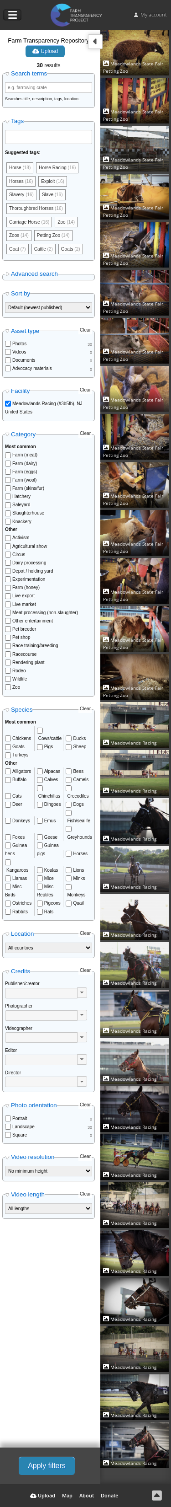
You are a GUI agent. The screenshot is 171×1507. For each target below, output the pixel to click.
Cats (17, 796)
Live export (23, 595)
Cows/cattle (50, 738)
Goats (18, 746)
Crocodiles (77, 796)
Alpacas (52, 771)
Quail (78, 903)
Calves (51, 779)
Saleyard (21, 504)
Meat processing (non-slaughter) (45, 612)
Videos (19, 351)
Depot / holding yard (32, 571)
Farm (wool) (24, 480)
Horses (80, 853)
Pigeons (52, 903)
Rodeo (19, 670)
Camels (80, 779)
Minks (79, 878)
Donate (109, 1495)
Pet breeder (24, 629)
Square (19, 1134)
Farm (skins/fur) (28, 488)
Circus (18, 554)
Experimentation (28, 579)
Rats (49, 911)
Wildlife (19, 678)
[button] (82, 992)
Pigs (48, 746)
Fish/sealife (78, 820)
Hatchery (21, 496)
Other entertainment (32, 620)
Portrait (19, 1118)
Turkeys (20, 754)
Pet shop (21, 637)
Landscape (23, 1126)
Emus (50, 820)
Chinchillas (49, 796)
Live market (24, 604)
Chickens (21, 738)
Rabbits (20, 911)
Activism (20, 537)
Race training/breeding (35, 645)
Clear (85, 330)
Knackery (21, 521)
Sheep (79, 746)
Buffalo (19, 779)
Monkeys (76, 894)
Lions (78, 870)
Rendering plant (28, 662)
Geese (50, 837)
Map (67, 1495)
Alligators (21, 771)
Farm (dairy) (24, 463)
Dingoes (52, 804)
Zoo (16, 687)
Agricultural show (29, 546)
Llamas (19, 878)
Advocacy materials (32, 368)
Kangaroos (17, 870)
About (86, 1495)
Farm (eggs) (24, 471)
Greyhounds (79, 837)
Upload (45, 51)
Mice (49, 878)
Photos (19, 343)
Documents (24, 360)
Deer (17, 804)
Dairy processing (29, 562)
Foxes (18, 837)
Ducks (79, 738)
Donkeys (21, 820)
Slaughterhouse (28, 512)
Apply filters (47, 1465)
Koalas (51, 870)
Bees (78, 771)
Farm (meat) (24, 454)
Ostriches (21, 903)
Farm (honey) (26, 587)
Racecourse (24, 654)
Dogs (78, 804)
